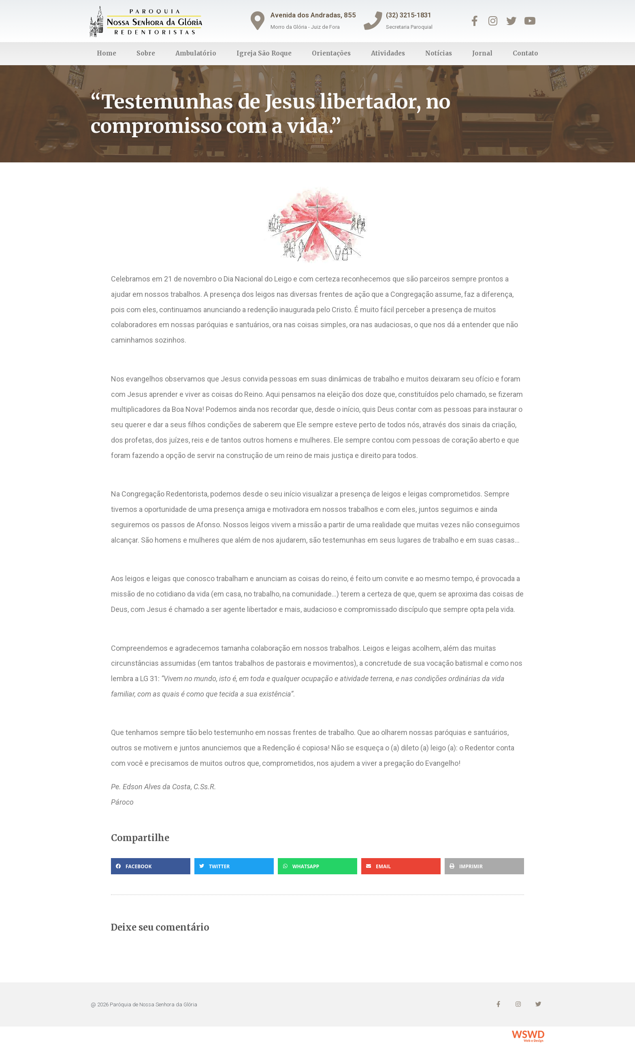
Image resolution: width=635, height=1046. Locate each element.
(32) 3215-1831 (413, 15)
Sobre (145, 53)
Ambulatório (195, 53)
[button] (150, 866)
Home (106, 53)
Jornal (482, 53)
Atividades (388, 53)
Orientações (331, 53)
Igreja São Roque (264, 53)
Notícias (438, 53)
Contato (525, 53)
